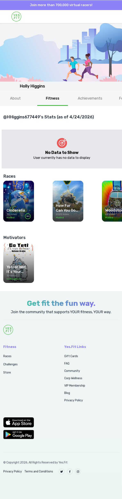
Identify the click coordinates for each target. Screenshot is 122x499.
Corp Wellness (73, 378)
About (15, 98)
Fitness (52, 98)
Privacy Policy (73, 400)
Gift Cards (71, 356)
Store (7, 372)
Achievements (90, 98)
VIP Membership (74, 385)
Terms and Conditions (38, 471)
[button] (29, 422)
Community (72, 371)
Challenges (10, 364)
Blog (67, 393)
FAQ (66, 363)
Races (7, 356)
